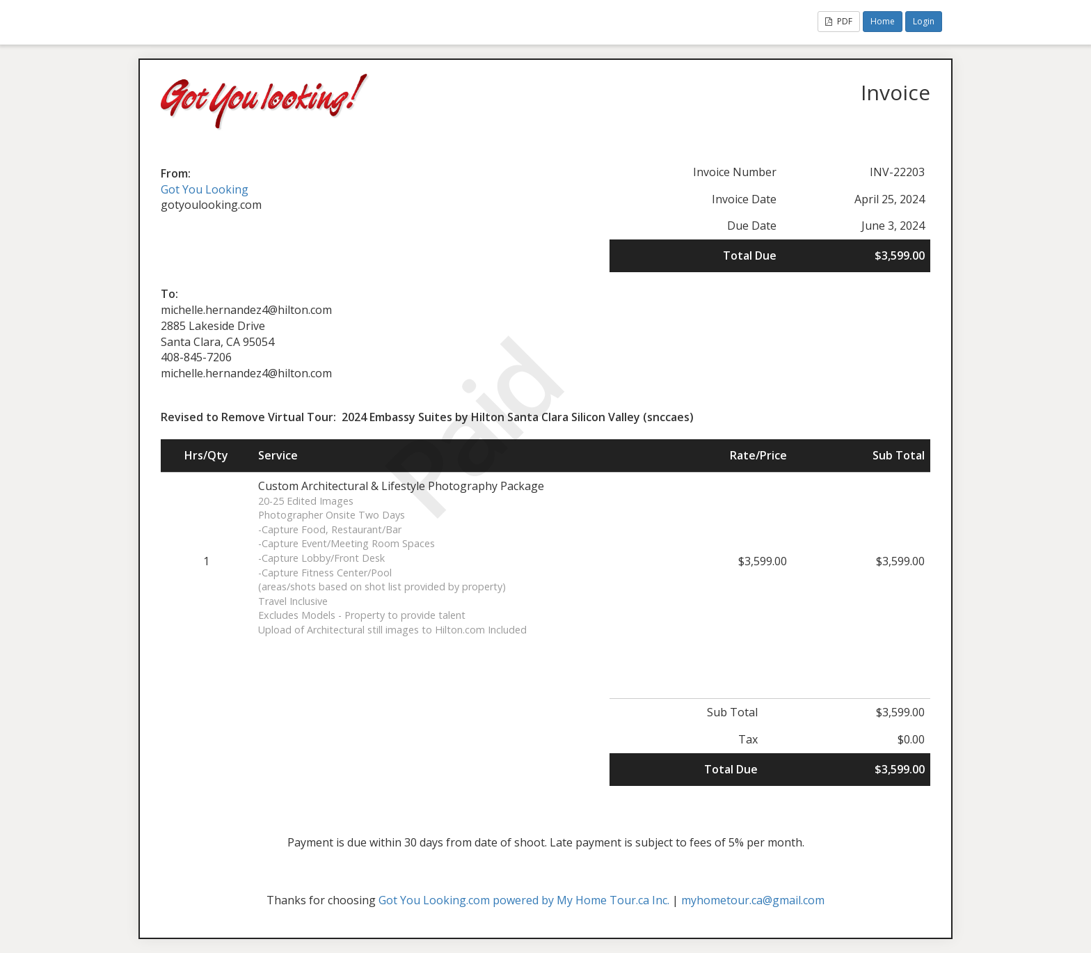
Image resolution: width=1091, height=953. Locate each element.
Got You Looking (204, 189)
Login (923, 21)
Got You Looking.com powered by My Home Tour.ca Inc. (524, 900)
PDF (838, 21)
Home (882, 21)
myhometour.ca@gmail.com (753, 900)
